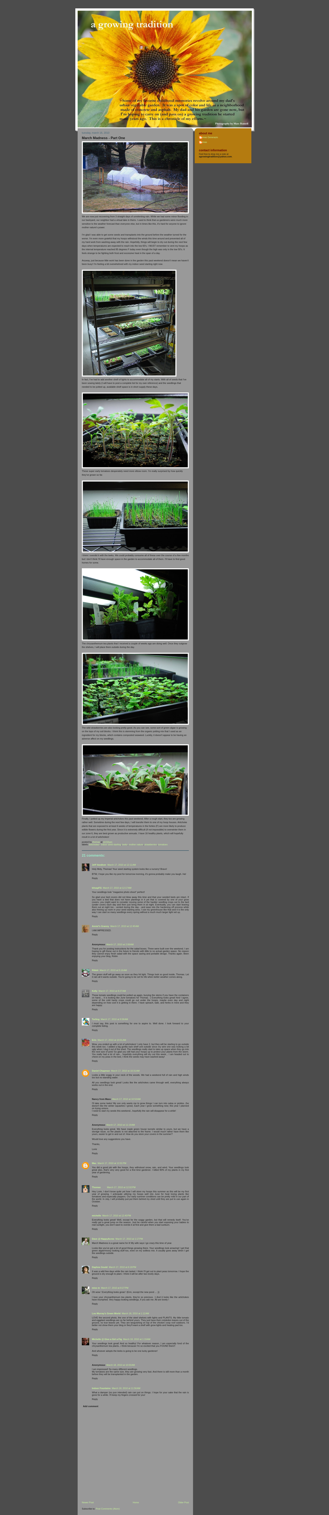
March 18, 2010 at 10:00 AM (120, 1365)
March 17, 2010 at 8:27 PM (114, 1288)
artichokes (94, 844)
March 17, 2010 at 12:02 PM (121, 1187)
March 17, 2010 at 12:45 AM (124, 926)
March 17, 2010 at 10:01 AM (112, 1040)
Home (136, 1502)
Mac (94, 1163)
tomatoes (163, 844)
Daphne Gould (100, 1267)
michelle (96, 1215)
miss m (96, 1288)
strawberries (150, 844)
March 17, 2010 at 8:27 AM (112, 991)
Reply (95, 878)
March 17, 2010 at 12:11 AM (121, 865)
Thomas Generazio (208, 137)
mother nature (136, 844)
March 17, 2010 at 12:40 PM (116, 1215)
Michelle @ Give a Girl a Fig (107, 1339)
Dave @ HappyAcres (103, 1239)
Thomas (96, 1187)
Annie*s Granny (100, 926)
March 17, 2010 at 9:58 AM (114, 1019)
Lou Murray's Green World (106, 1313)
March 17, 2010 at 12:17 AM (117, 888)
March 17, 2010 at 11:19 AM (120, 1125)
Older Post (183, 1502)
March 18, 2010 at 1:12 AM (135, 1313)
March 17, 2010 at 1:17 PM (129, 1239)
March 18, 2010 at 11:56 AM (126, 1388)
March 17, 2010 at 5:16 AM (113, 970)
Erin (94, 1040)
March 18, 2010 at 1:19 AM (136, 1339)
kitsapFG (97, 888)
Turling (95, 1019)
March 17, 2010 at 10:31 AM (125, 1071)
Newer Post (88, 1502)
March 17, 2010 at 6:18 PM (122, 1267)
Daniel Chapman (101, 1071)
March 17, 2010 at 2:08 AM (120, 944)
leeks (125, 844)
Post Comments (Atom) (108, 1508)
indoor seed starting (111, 844)
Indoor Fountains (101, 1388)
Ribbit (95, 970)
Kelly (94, 991)
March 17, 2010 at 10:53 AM (126, 1099)
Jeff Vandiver (99, 865)
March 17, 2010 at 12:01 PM (112, 1163)
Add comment (90, 1406)
